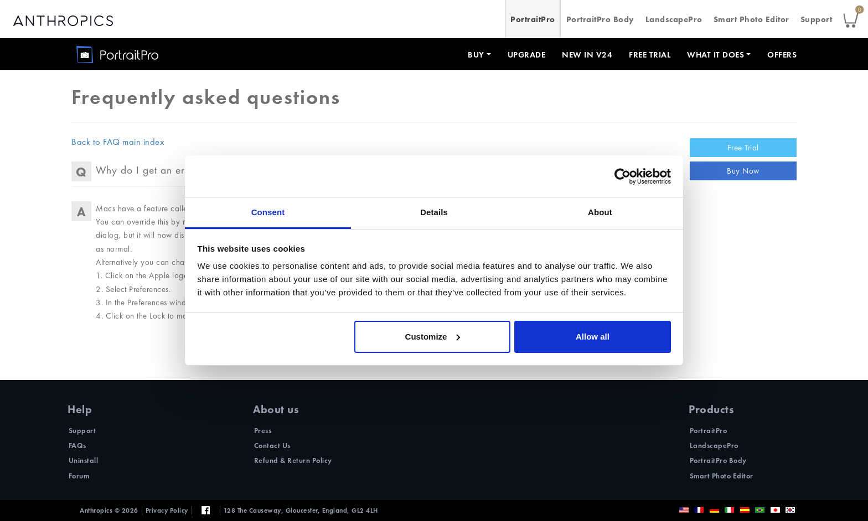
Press (263, 430)
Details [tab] (434, 212)
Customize (433, 336)
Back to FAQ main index (117, 142)
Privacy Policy (167, 510)
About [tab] (600, 212)
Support (816, 19)
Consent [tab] (268, 212)
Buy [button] (476, 54)
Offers (782, 54)
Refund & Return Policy (293, 460)
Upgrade (527, 54)
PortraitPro (532, 19)
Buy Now (743, 170)
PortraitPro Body (600, 19)
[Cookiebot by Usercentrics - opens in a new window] (622, 176)
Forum (79, 476)
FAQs (77, 445)
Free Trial (649, 54)
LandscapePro (673, 19)
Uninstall (84, 460)
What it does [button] (715, 54)
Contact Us (272, 445)
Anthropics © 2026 (109, 510)
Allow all (592, 336)
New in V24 (587, 54)
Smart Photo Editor (751, 19)
